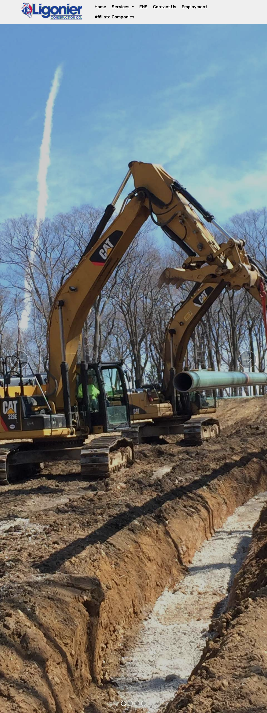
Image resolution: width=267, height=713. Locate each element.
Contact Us (164, 6)
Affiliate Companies (114, 17)
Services (121, 6)
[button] (19, 359)
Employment (194, 6)
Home (100, 6)
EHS (143, 6)
